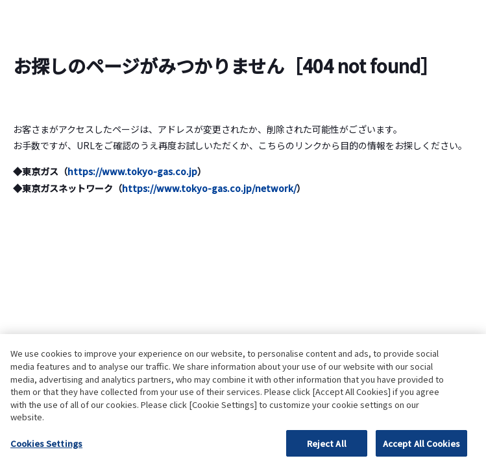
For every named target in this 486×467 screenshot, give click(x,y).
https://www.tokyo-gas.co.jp (132, 171)
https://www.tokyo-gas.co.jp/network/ (209, 188)
